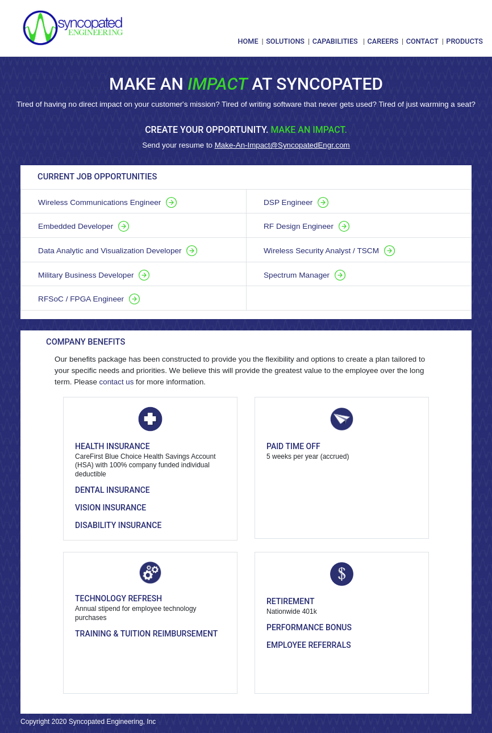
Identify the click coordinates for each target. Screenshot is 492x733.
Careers (383, 41)
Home (248, 41)
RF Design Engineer (306, 226)
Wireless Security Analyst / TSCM (329, 250)
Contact (422, 41)
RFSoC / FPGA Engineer (89, 299)
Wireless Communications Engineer (107, 202)
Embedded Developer (83, 226)
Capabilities (335, 41)
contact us (116, 382)
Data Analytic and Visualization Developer (117, 250)
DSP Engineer (296, 202)
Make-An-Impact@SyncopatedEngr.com (282, 145)
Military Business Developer (93, 275)
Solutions (285, 41)
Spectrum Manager (304, 275)
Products (464, 41)
